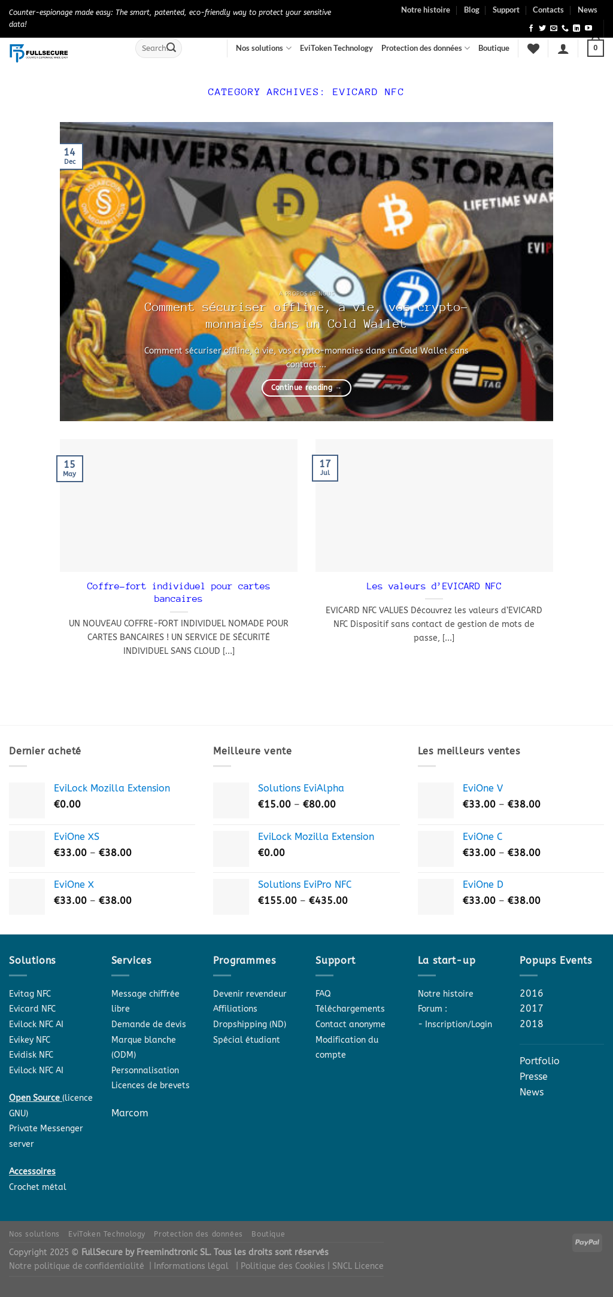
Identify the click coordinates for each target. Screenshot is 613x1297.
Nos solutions (263, 48)
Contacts (548, 9)
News (587, 9)
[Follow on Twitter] (542, 29)
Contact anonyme (350, 1024)
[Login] (563, 48)
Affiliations (235, 1009)
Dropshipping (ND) (249, 1024)
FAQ (323, 994)
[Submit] (171, 48)
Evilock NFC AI (36, 1024)
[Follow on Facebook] (531, 29)
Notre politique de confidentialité (76, 1266)
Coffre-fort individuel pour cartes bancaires (179, 593)
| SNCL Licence (355, 1266)
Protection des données (425, 48)
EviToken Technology (336, 48)
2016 (532, 993)
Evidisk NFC (31, 1055)
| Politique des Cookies (281, 1266)
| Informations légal (189, 1266)
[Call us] (565, 29)
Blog (472, 9)
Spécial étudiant (246, 1040)
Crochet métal (37, 1187)
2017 (532, 1008)
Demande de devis (148, 1024)
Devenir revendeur (250, 994)
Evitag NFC (30, 994)
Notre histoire (425, 9)
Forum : (432, 1009)
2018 (532, 1024)
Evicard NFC (32, 1009)
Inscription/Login (458, 1024)
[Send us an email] (553, 29)
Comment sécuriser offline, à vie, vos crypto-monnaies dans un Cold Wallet (306, 315)
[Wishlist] (533, 48)
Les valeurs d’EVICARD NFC (434, 586)
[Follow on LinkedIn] (576, 29)
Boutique (493, 48)
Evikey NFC (29, 1040)
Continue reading (306, 387)
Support (506, 9)
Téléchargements (350, 1009)
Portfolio (540, 1061)
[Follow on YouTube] (588, 29)
